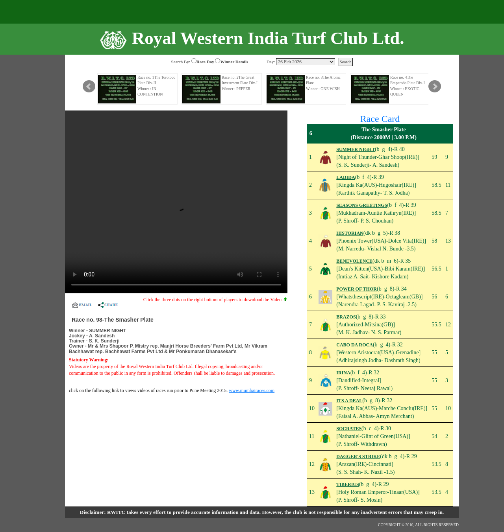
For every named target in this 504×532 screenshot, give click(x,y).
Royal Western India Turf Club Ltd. (268, 38)
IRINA (343, 373)
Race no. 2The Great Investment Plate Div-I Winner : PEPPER (240, 83)
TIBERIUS (347, 484)
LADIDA (345, 177)
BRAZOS (346, 317)
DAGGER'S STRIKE (358, 456)
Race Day (205, 61)
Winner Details (234, 61)
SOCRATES (348, 428)
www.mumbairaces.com (251, 390)
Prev (89, 86)
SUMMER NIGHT (355, 149)
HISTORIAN (349, 233)
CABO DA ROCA (354, 345)
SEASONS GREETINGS (361, 205)
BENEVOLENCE (354, 261)
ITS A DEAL (349, 400)
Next (434, 86)
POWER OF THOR (356, 289)
